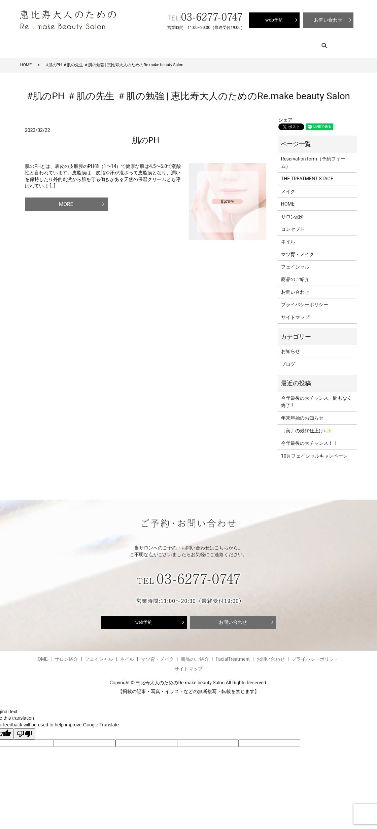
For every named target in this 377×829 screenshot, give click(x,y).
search (294, 43)
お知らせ (290, 347)
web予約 (143, 617)
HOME (29, 43)
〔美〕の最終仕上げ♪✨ (306, 426)
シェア (285, 115)
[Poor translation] (24, 729)
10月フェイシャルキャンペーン (314, 451)
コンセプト (83, 43)
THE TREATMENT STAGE (307, 174)
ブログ (234, 43)
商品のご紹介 (207, 43)
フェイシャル (115, 43)
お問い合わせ (295, 287)
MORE (63, 199)
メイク (288, 187)
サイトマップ (295, 313)
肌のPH (145, 136)
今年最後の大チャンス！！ (309, 439)
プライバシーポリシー (304, 300)
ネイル (141, 43)
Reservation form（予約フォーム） (313, 158)
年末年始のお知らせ (302, 414)
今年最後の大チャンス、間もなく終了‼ (316, 397)
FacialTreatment (263, 43)
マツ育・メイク (170, 43)
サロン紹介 (54, 43)
